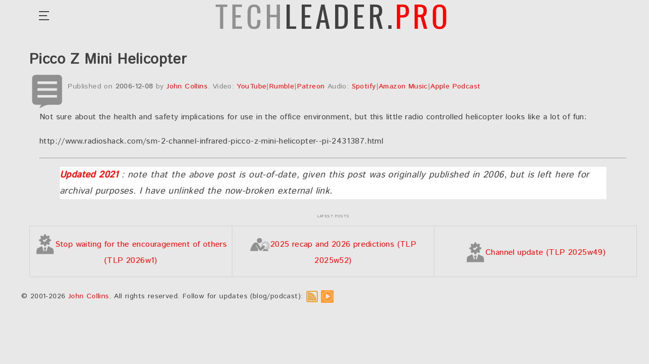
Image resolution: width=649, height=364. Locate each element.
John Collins (187, 86)
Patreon (311, 86)
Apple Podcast (455, 86)
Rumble (281, 86)
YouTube (252, 86)
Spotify (364, 86)
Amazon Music (403, 86)
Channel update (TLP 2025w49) (535, 252)
